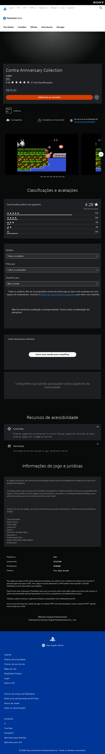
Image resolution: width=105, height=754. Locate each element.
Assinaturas (47, 24)
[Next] (101, 151)
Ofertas (33, 24)
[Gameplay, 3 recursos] (52, 445)
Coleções (22, 24)
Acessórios (43, 8)
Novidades (9, 24)
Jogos (11, 8)
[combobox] (52, 253)
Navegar (60, 24)
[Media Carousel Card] (41, 151)
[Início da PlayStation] (5, 8)
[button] (84, 119)
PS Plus (32, 8)
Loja (62, 8)
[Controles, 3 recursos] (52, 429)
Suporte (70, 8)
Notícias (54, 8)
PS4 (24, 8)
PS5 (18, 8)
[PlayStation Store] (13, 15)
